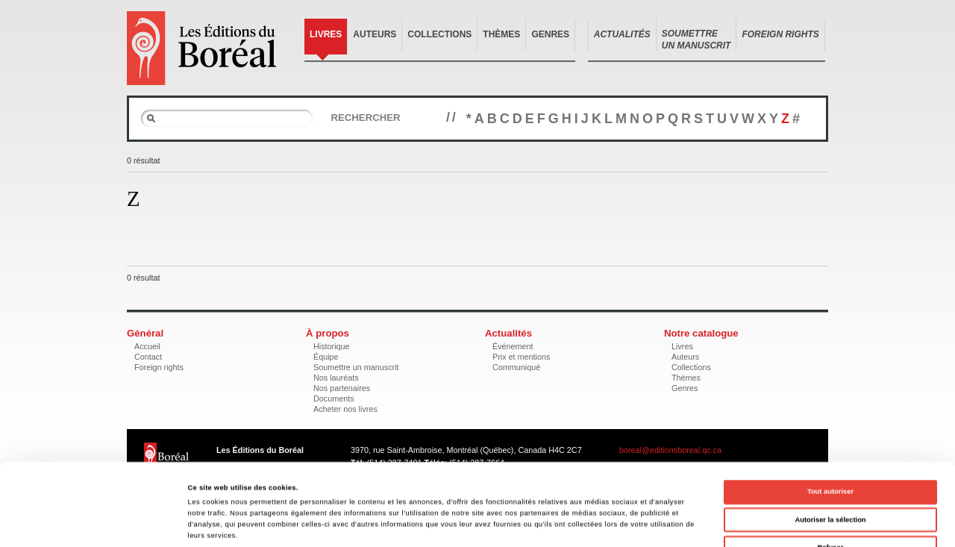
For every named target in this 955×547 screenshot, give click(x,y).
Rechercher (365, 117)
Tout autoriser (830, 415)
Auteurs (374, 34)
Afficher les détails (644, 522)
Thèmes (501, 34)
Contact (148, 356)
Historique (331, 346)
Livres (326, 34)
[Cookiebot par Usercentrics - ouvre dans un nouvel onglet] (96, 522)
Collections (439, 34)
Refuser (831, 471)
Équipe (326, 356)
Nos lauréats (336, 377)
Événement (512, 346)
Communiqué (516, 367)
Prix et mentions (521, 356)
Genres (550, 34)
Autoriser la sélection (830, 443)
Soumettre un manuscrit (356, 367)
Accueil (147, 346)
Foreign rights (159, 367)
